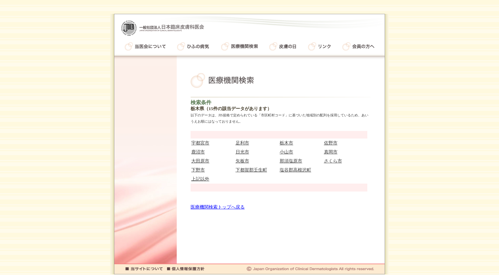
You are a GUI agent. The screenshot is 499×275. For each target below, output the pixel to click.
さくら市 (333, 160)
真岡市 (331, 151)
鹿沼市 (198, 151)
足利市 (242, 142)
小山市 (286, 151)
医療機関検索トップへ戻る (218, 207)
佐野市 (331, 142)
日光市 (242, 151)
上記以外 (200, 178)
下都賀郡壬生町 (251, 169)
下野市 (198, 169)
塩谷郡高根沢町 (295, 169)
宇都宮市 (200, 142)
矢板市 (242, 160)
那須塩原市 (291, 160)
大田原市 (200, 160)
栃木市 (286, 142)
